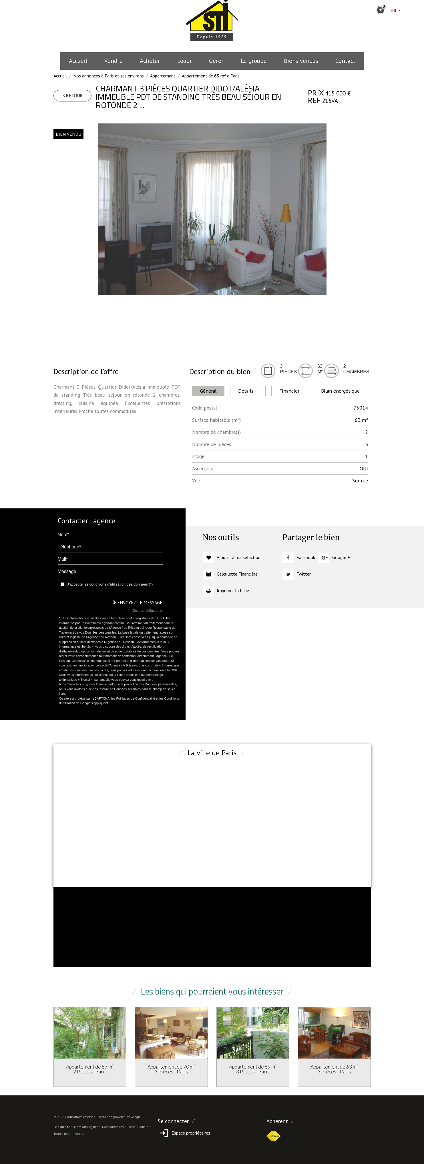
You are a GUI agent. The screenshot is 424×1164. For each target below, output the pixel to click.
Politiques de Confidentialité (135, 698)
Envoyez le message (137, 602)
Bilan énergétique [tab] (340, 391)
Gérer (216, 61)
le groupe (254, 61)
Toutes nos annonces (68, 1134)
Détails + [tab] (247, 391)
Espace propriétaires (184, 1133)
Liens (131, 1127)
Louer (184, 61)
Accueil (78, 61)
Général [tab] (208, 391)
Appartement (163, 76)
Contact (345, 61)
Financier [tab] (289, 391)
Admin (143, 1127)
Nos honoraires (113, 1127)
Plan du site (61, 1127)
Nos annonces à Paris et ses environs (108, 76)
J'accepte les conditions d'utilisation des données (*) (110, 584)
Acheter (150, 61)
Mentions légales (86, 1127)
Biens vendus (301, 61)
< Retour (72, 95)
